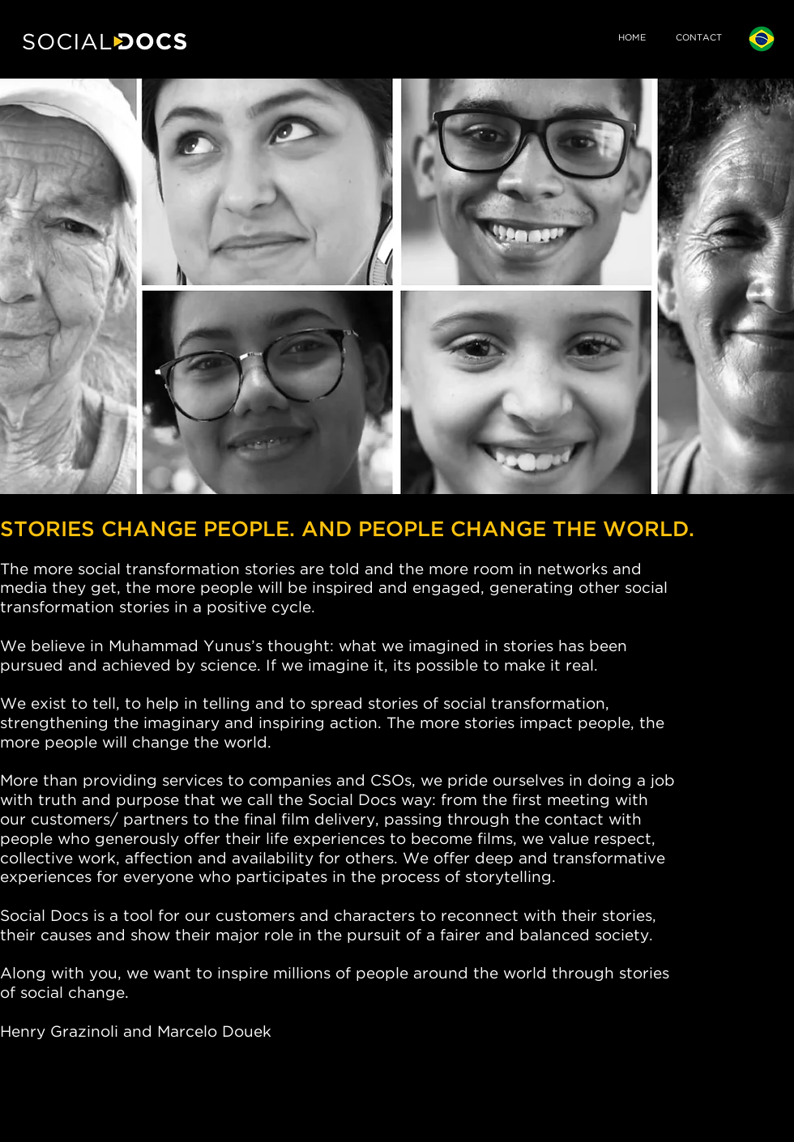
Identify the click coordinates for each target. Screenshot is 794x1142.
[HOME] (632, 38)
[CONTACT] (698, 38)
